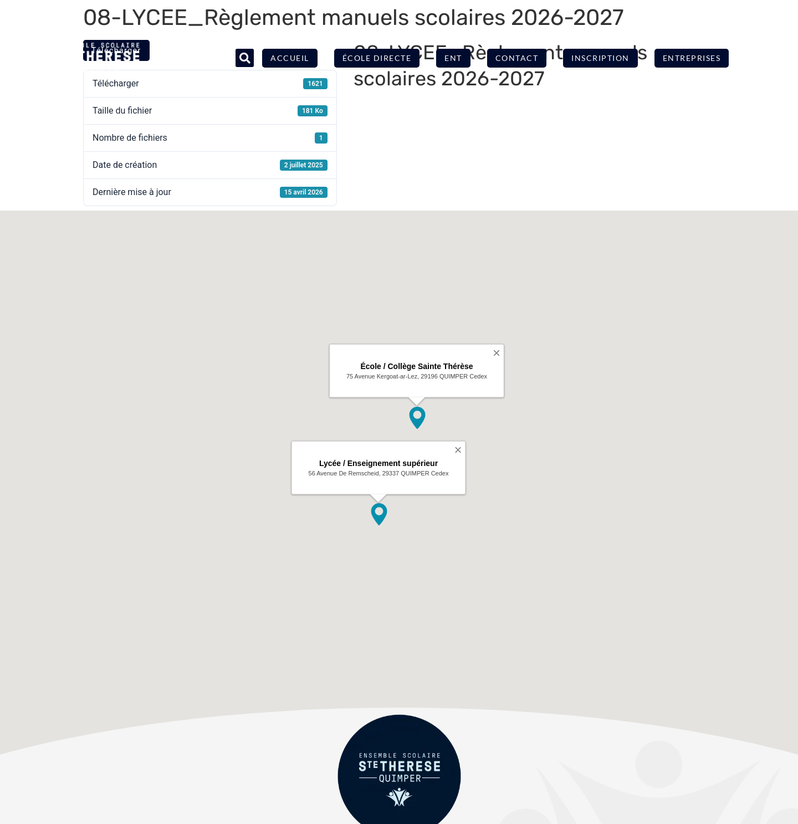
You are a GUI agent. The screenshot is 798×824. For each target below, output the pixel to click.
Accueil (289, 58)
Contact (517, 58)
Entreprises (692, 58)
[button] (245, 58)
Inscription (600, 58)
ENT (453, 58)
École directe (377, 58)
